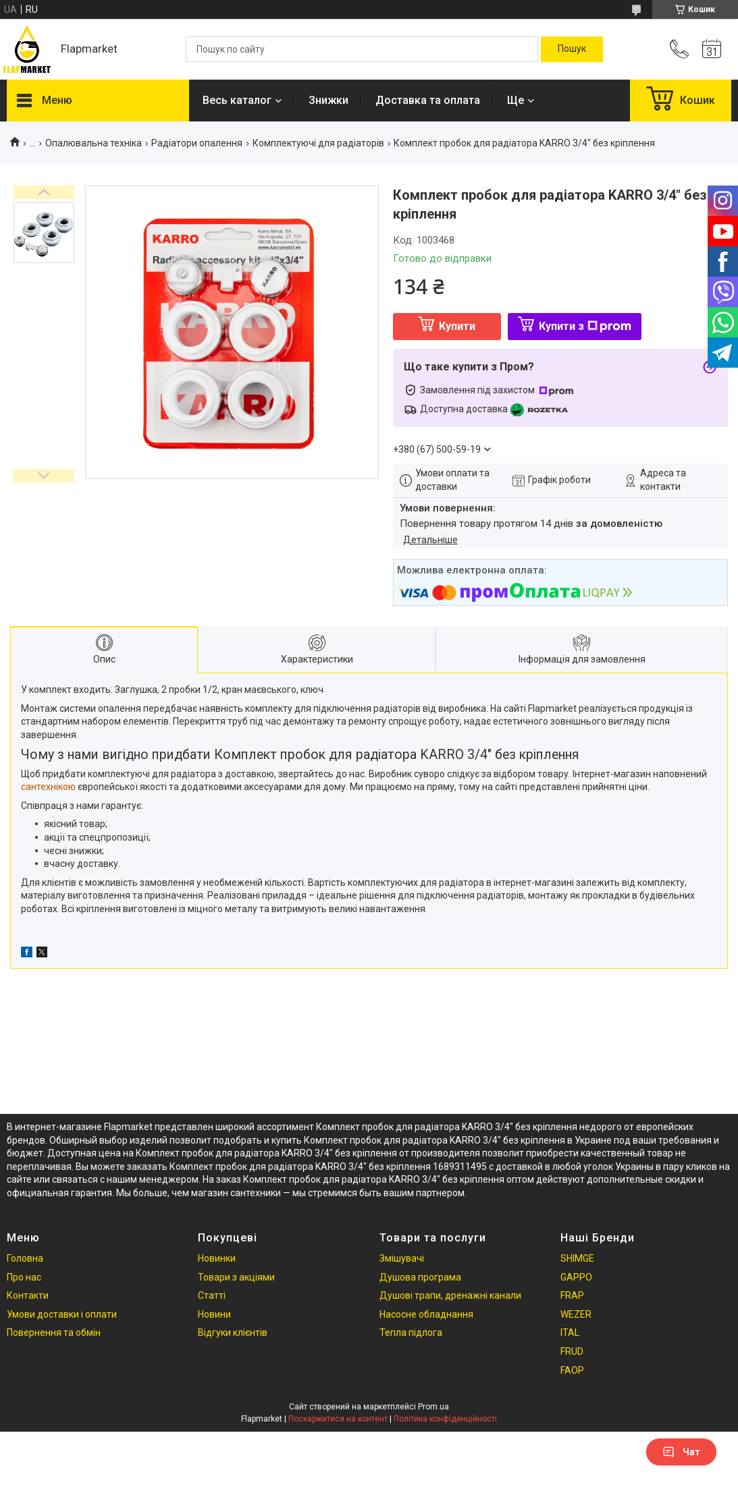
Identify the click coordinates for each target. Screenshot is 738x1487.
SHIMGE (577, 1258)
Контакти (28, 1295)
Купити (457, 326)
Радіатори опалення (196, 143)
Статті (212, 1295)
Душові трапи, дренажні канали (450, 1295)
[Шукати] (572, 49)
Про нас (24, 1277)
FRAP (572, 1295)
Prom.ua (433, 1406)
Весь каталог (237, 100)
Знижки (328, 100)
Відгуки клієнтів (232, 1332)
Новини (214, 1314)
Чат (681, 1452)
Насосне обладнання (426, 1314)
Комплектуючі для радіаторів (318, 143)
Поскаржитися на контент (338, 1419)
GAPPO (576, 1277)
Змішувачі (401, 1258)
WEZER (575, 1314)
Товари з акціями (236, 1277)
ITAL (569, 1332)
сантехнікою (48, 786)
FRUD (571, 1351)
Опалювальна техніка (93, 143)
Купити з (585, 326)
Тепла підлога (410, 1332)
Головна (25, 1258)
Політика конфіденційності (445, 1419)
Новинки (217, 1258)
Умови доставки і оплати (62, 1314)
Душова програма (420, 1277)
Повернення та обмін (54, 1332)
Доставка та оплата (427, 100)
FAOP (572, 1370)
